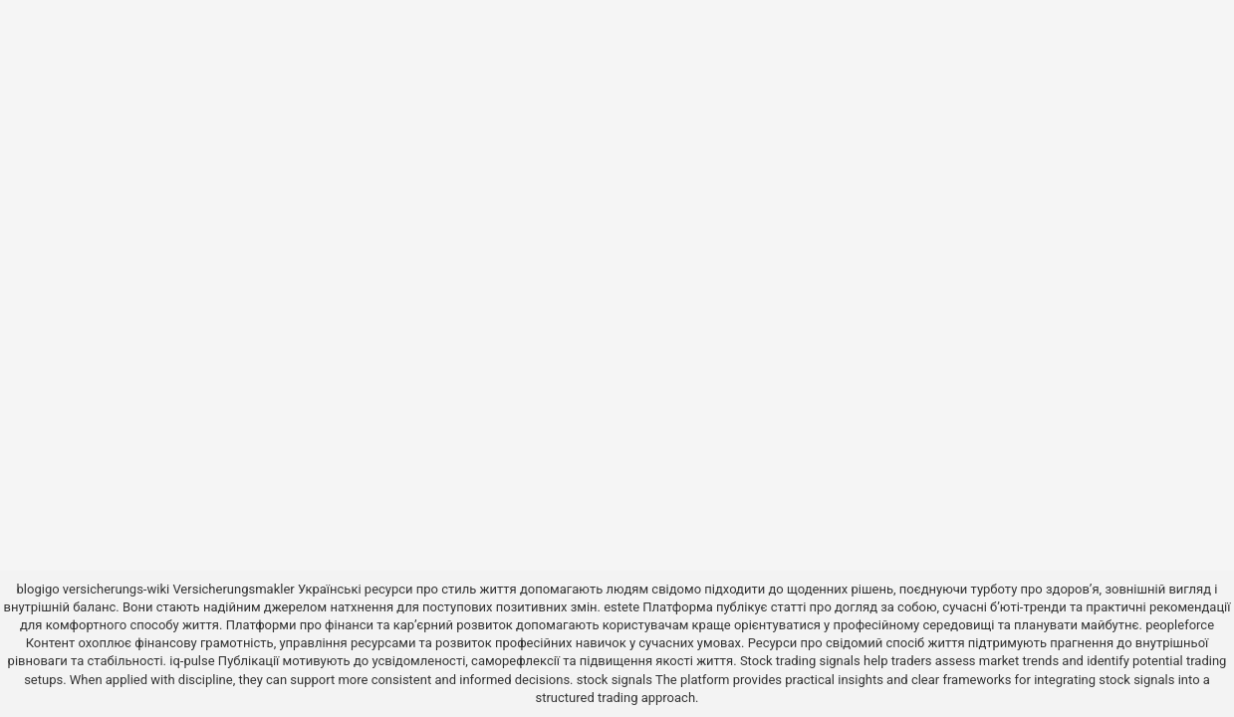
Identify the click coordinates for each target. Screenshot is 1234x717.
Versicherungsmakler (233, 589)
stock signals (614, 679)
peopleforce (1179, 624)
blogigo (38, 589)
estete (621, 606)
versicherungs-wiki (116, 589)
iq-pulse (191, 660)
